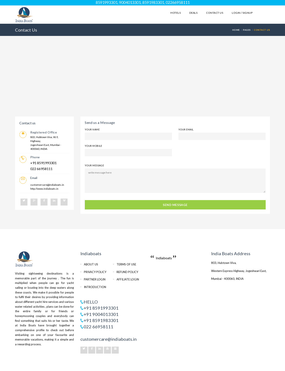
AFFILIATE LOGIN (128, 279)
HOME (236, 30)
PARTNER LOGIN (94, 279)
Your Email (185, 129)
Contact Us (214, 12)
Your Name (92, 129)
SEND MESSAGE (175, 205)
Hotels (175, 12)
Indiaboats (164, 258)
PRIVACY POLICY (95, 272)
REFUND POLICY (127, 272)
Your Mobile (93, 145)
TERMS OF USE (126, 264)
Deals (193, 12)
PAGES (247, 30)
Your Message (94, 165)
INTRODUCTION (95, 287)
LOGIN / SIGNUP (242, 12)
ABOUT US (91, 264)
